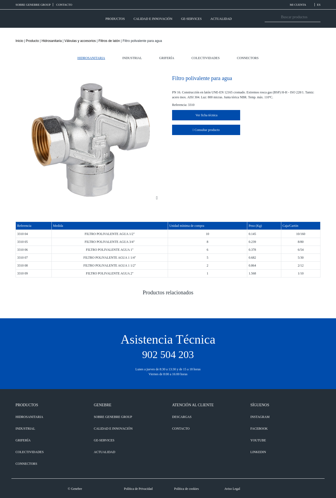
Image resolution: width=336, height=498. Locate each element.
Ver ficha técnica (206, 115)
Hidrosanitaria (52, 41)
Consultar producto (206, 130)
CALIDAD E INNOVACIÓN (152, 19)
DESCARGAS (181, 417)
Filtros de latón (109, 41)
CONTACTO (64, 4)
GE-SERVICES (191, 19)
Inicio (19, 41)
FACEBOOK (259, 428)
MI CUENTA (301, 4)
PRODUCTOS (115, 19)
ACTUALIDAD (221, 19)
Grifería (166, 58)
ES (318, 4)
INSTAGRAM (260, 417)
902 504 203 (168, 354)
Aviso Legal (232, 489)
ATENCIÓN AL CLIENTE (193, 405)
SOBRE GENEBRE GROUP (33, 4)
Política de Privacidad (138, 489)
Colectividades (205, 58)
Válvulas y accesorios (80, 41)
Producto (32, 41)
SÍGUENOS (260, 405)
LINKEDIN (258, 452)
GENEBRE (103, 405)
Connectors (248, 58)
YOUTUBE (258, 440)
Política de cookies (186, 489)
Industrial (132, 58)
